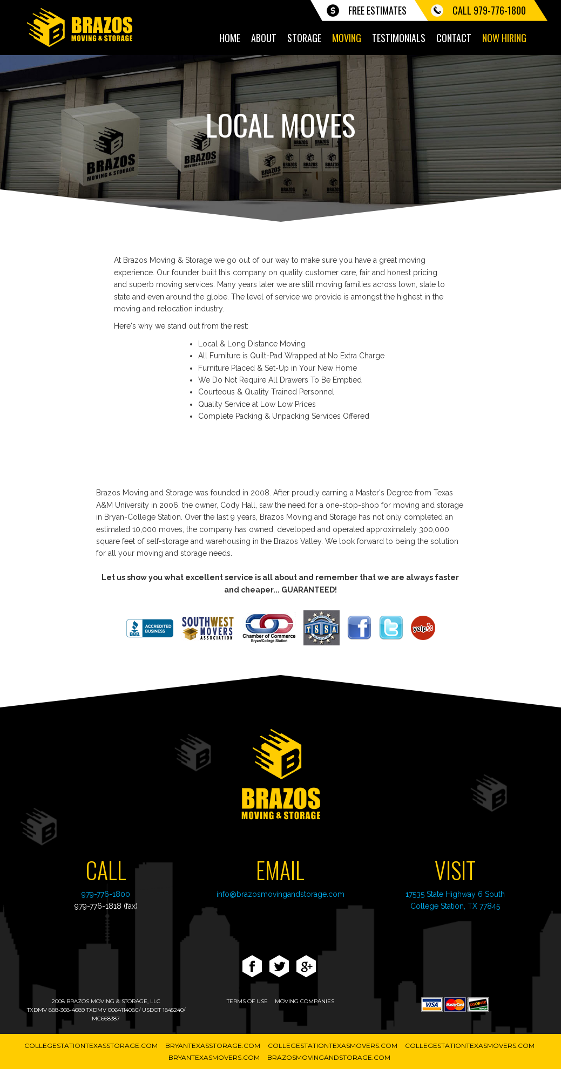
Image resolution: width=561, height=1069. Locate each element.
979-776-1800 (106, 894)
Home (229, 38)
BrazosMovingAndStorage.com (328, 1057)
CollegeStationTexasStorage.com (91, 1045)
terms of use (247, 1001)
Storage (304, 38)
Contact (453, 38)
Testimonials (398, 38)
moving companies (304, 1001)
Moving (346, 38)
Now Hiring (504, 38)
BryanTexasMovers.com (214, 1057)
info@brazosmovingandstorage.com (280, 894)
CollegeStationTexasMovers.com (332, 1045)
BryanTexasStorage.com (212, 1045)
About (263, 38)
